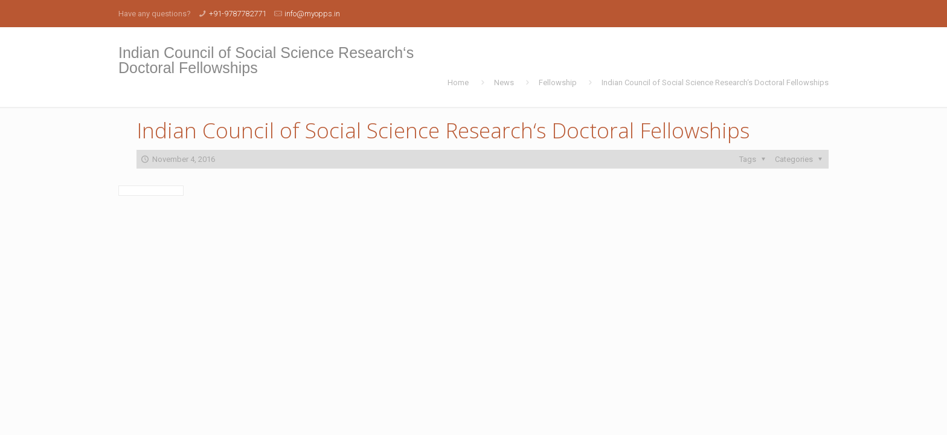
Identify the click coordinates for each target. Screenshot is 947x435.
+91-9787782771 (237, 13)
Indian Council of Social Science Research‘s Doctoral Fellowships (715, 82)
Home (458, 82)
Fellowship (558, 82)
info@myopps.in (312, 13)
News (504, 82)
